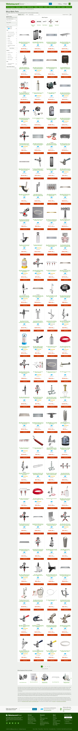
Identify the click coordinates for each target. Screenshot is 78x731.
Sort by (27, 14)
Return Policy (55, 724)
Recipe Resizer (30, 722)
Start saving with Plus (47, 710)
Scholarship (55, 722)
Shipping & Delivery (68, 723)
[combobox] (37, 4)
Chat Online (66, 721)
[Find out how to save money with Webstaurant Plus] (24, 45)
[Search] (15, 68)
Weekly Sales (42, 719)
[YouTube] (10, 723)
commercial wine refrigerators (61, 701)
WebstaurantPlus (30, 716)
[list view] (22, 14)
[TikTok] (15, 723)
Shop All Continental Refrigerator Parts (66, 682)
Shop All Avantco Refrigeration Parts (45, 682)
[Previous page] (40, 666)
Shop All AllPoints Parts (22, 682)
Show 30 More (12, 48)
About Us (54, 716)
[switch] (70, 14)
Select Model (8, 22)
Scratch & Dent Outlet (43, 718)
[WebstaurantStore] (15, 715)
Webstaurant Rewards (31, 718)
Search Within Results (11, 66)
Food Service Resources (44, 722)
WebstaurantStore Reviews (44, 723)
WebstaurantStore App (31, 719)
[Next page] (50, 666)
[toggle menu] (16, 21)
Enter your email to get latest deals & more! (11, 709)
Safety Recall (42, 724)
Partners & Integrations (32, 723)
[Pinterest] (18, 723)
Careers (54, 719)
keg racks (53, 701)
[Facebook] (12, 723)
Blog (41, 716)
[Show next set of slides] (71, 678)
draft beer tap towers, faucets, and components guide (30, 701)
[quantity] (19, 52)
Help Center (68, 717)
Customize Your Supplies (32, 720)
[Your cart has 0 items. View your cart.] (70, 4)
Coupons (41, 720)
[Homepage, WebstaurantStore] (15, 4)
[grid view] (19, 14)
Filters (7, 14)
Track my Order (68, 719)
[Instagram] (7, 723)
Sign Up (34, 709)
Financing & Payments (56, 720)
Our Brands (55, 718)
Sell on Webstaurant (56, 723)
